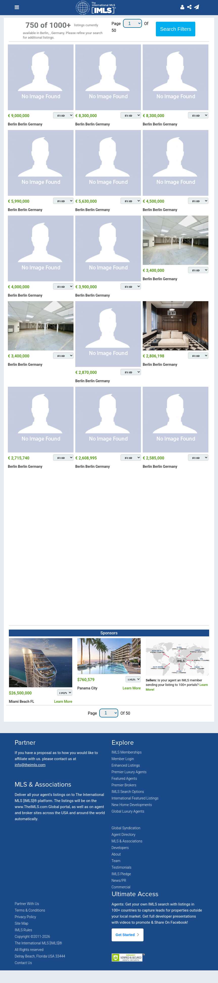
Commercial (121, 887)
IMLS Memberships (127, 752)
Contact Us (23, 963)
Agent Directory (123, 835)
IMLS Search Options (128, 792)
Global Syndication (126, 828)
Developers (120, 848)
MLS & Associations (127, 841)
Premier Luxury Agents (129, 772)
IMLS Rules (23, 930)
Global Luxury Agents (128, 811)
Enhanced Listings (126, 765)
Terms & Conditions (30, 910)
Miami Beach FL (21, 702)
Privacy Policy (25, 917)
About (116, 854)
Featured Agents (124, 779)
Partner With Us (27, 904)
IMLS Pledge (121, 874)
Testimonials (122, 867)
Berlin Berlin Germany (25, 124)
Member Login (123, 759)
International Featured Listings (135, 798)
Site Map (21, 923)
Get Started (127, 935)
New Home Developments (132, 805)
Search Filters (175, 29)
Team (116, 861)
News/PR (119, 880)
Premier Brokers (124, 785)
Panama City (87, 688)
